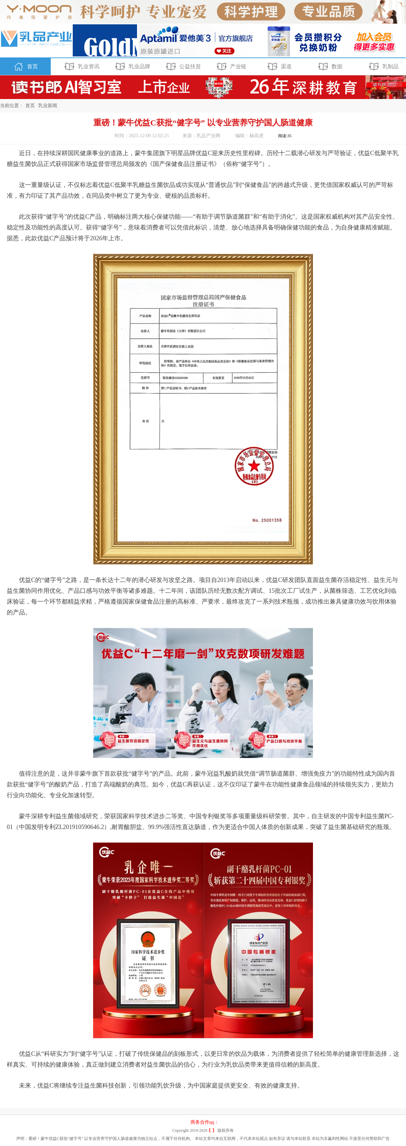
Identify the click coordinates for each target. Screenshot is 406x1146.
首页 (25, 66)
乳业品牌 (131, 66)
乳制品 (383, 66)
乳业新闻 (47, 105)
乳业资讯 (81, 66)
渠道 (279, 66)
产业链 (230, 66)
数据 (329, 66)
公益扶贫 (182, 66)
